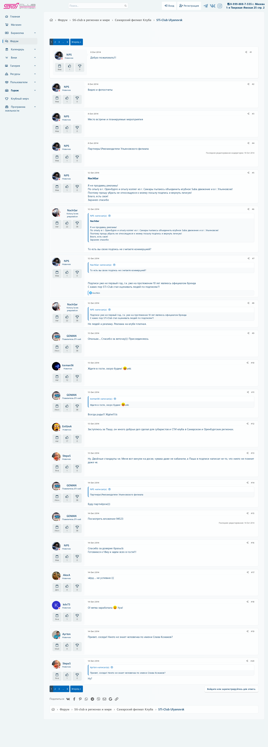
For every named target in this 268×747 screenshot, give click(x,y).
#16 (252, 542)
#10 (252, 362)
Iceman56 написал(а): (101, 398)
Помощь (182, 724)
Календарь (17, 49)
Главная (15, 16)
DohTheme (143, 742)
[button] (35, 33)
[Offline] (62, 58)
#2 (253, 84)
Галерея (15, 65)
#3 (253, 113)
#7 (253, 258)
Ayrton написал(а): (100, 667)
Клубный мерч (20, 98)
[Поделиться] (246, 52)
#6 (253, 209)
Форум (14, 41)
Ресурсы (15, 74)
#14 (252, 482)
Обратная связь (104, 724)
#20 (252, 660)
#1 (251, 52)
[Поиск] (98, 6)
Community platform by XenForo (134, 729)
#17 (252, 572)
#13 (252, 453)
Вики (14, 57)
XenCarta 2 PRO (121, 734)
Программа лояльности (15, 108)
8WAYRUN (149, 734)
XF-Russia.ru (15, 731)
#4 (253, 143)
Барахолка (17, 33)
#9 (253, 333)
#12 (252, 423)
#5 (253, 172)
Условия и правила (126, 724)
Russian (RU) (84, 724)
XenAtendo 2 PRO (121, 737)
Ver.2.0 (68, 724)
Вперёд (75, 41)
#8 (253, 303)
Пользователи (19, 82)
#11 (252, 392)
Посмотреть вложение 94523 (105, 518)
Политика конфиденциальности (157, 724)
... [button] (63, 41)
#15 (252, 513)
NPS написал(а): (98, 215)
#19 (252, 631)
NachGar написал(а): (101, 264)
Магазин (16, 24)
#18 (252, 601)
